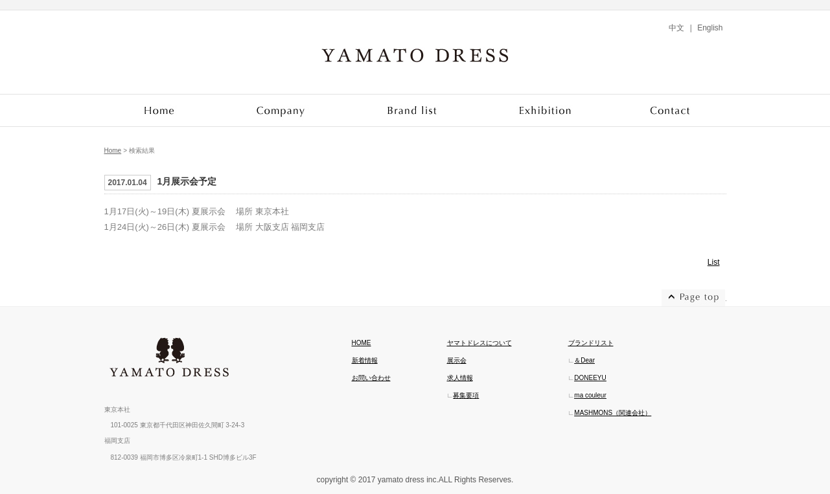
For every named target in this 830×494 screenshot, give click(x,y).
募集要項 (466, 395)
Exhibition (546, 110)
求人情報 (460, 377)
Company (281, 110)
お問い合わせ (371, 377)
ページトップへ (694, 297)
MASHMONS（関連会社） (612, 412)
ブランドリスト (591, 342)
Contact (669, 110)
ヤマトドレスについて (479, 342)
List (714, 262)
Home (160, 110)
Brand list (413, 110)
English (709, 27)
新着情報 (365, 360)
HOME (361, 342)
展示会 (457, 360)
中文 (676, 27)
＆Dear (584, 360)
